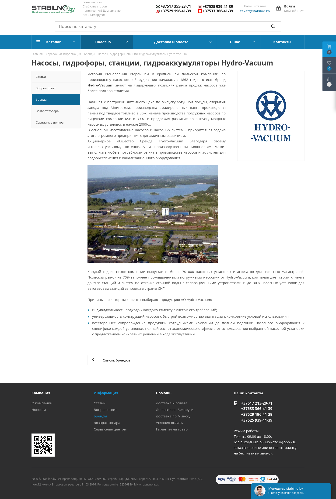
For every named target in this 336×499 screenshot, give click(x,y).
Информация (106, 392)
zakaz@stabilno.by (255, 11)
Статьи (99, 403)
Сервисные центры (110, 429)
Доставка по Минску (173, 416)
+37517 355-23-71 (176, 6)
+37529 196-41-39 (176, 11)
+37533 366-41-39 (218, 11)
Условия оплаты (169, 422)
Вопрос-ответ (105, 409)
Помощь (163, 392)
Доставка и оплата (171, 403)
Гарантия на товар (172, 429)
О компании (42, 403)
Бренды (100, 416)
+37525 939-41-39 (218, 6)
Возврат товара (107, 422)
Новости (39, 409)
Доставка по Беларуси (174, 409)
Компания (41, 392)
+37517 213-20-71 (257, 403)
